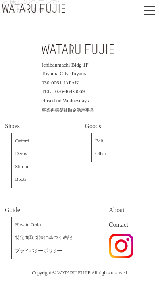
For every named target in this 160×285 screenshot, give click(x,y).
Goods (93, 126)
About (117, 210)
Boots (20, 179)
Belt (99, 141)
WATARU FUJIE (74, 273)
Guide (12, 210)
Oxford (22, 141)
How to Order (28, 225)
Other (100, 153)
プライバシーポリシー (39, 250)
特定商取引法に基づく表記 (43, 237)
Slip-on (22, 166)
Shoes (12, 126)
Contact (118, 224)
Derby (21, 153)
